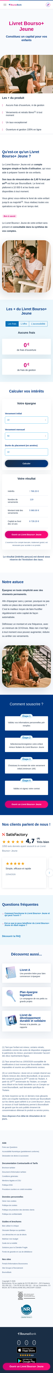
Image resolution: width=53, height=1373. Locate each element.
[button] (26, 914)
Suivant (49, 872)
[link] (15, 1156)
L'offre (24, 324)
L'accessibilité (38, 324)
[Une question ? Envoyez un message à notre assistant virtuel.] (48, 4)
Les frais (12, 324)
